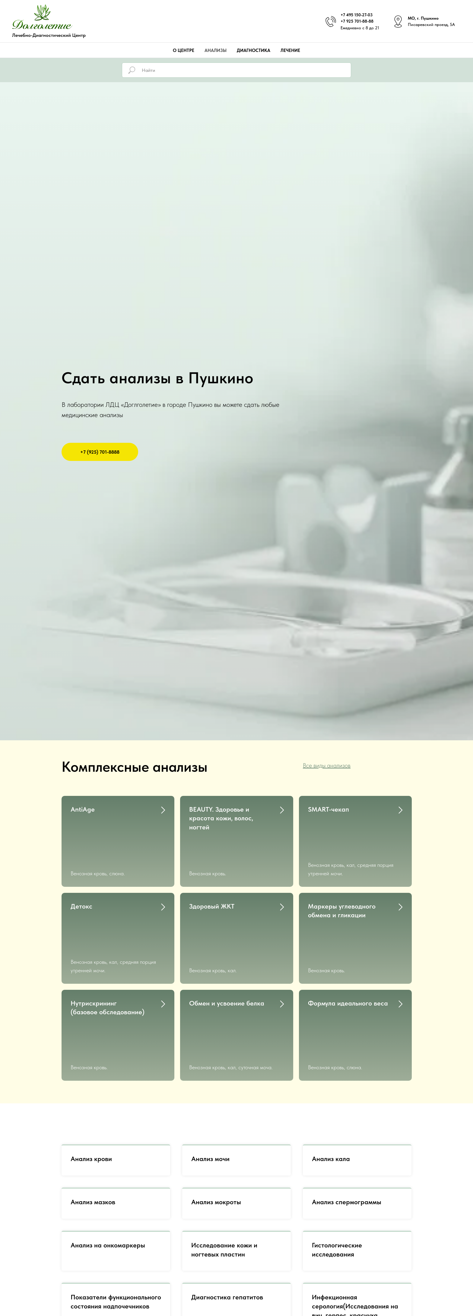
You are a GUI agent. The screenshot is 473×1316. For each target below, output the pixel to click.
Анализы (216, 50)
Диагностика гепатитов (227, 1214)
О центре (183, 50)
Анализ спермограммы (346, 1118)
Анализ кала (331, 1075)
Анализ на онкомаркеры (108, 1162)
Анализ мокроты (216, 1118)
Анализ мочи (210, 1075)
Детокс (81, 878)
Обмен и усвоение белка (226, 947)
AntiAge (83, 809)
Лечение (290, 50)
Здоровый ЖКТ (211, 878)
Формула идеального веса (348, 947)
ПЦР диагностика (97, 1284)
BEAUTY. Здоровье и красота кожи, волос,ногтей (221, 818)
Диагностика (253, 50)
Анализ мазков (93, 1118)
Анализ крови (91, 1075)
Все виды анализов (327, 765)
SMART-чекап (328, 809)
